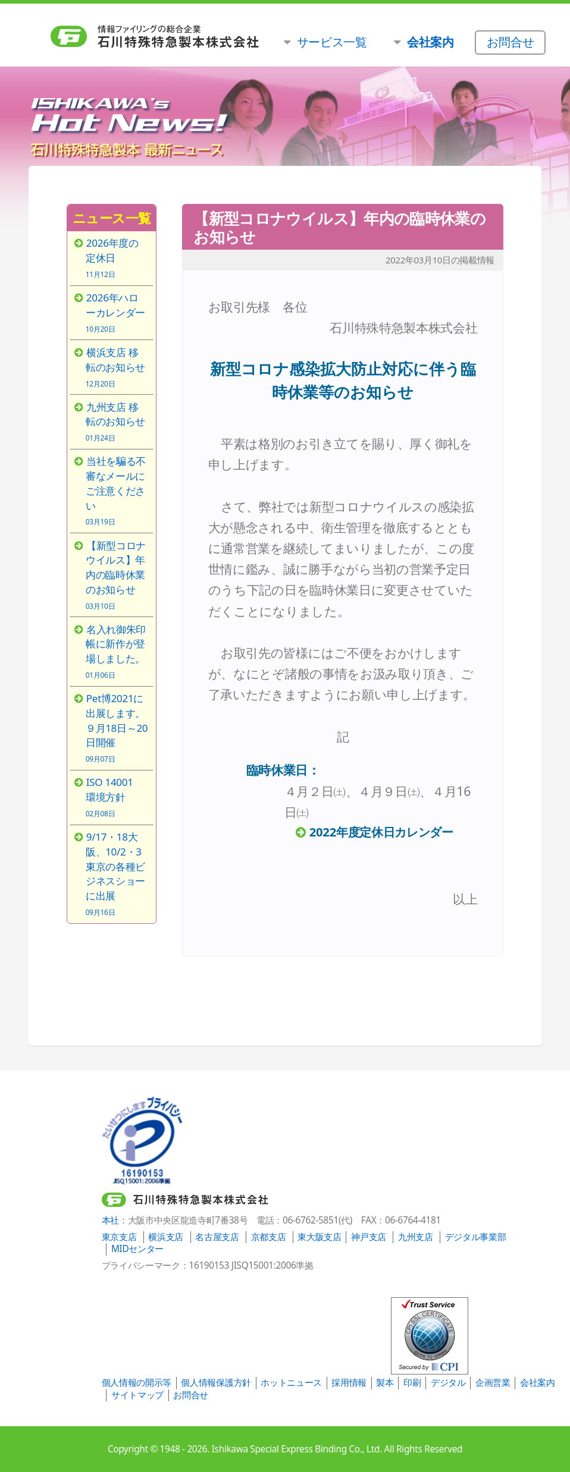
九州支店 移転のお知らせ (117, 421)
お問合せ (190, 1395)
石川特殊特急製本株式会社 (209, 36)
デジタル (448, 1382)
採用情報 (349, 1382)
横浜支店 (165, 1237)
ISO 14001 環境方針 (117, 796)
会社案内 (537, 1382)
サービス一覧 (332, 41)
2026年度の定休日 (117, 257)
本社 (110, 1220)
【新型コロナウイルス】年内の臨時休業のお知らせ (117, 574)
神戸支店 (368, 1237)
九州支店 (415, 1237)
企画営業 (493, 1382)
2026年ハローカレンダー (117, 312)
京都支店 (268, 1237)
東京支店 (119, 1237)
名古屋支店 (217, 1237)
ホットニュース (291, 1382)
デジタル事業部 (475, 1237)
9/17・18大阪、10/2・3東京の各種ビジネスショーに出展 (117, 873)
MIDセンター (137, 1249)
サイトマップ (137, 1395)
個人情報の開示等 (136, 1382)
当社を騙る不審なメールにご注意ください (117, 490)
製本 (384, 1382)
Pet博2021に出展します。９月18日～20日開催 (117, 727)
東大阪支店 (319, 1237)
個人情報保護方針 (215, 1382)
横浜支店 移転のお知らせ (117, 366)
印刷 (412, 1382)
